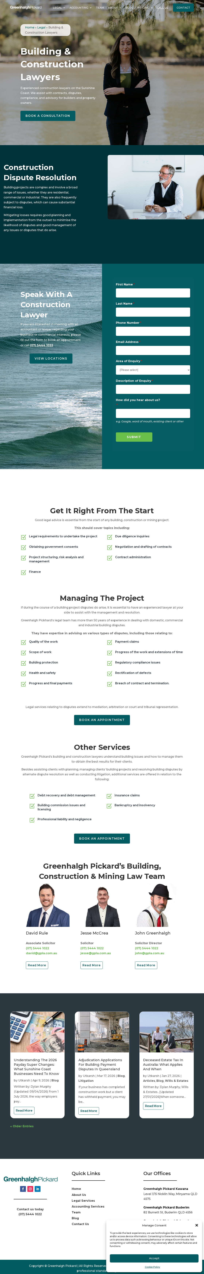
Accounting (79, 7)
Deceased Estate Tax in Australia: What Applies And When (163, 1057)
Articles (149, 1073)
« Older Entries (22, 1119)
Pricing (143, 7)
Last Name (124, 303)
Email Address (127, 342)
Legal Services (83, 1193)
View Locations (51, 358)
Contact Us (80, 1217)
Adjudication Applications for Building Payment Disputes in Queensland (100, 1057)
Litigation (86, 1073)
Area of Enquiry (128, 361)
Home (29, 27)
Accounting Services (88, 1199)
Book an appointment (102, 713)
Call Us (162, 7)
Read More (37, 958)
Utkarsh (24, 1073)
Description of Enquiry (133, 381)
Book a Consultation (48, 116)
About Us (79, 1187)
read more (24, 1103)
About (113, 7)
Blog (129, 7)
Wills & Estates (176, 1073)
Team (100, 7)
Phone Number (127, 323)
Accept (154, 1258)
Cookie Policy (152, 1267)
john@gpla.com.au (149, 946)
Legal (57, 7)
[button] (197, 1225)
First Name (124, 284)
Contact (183, 7)
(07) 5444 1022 (41, 345)
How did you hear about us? (138, 400)
